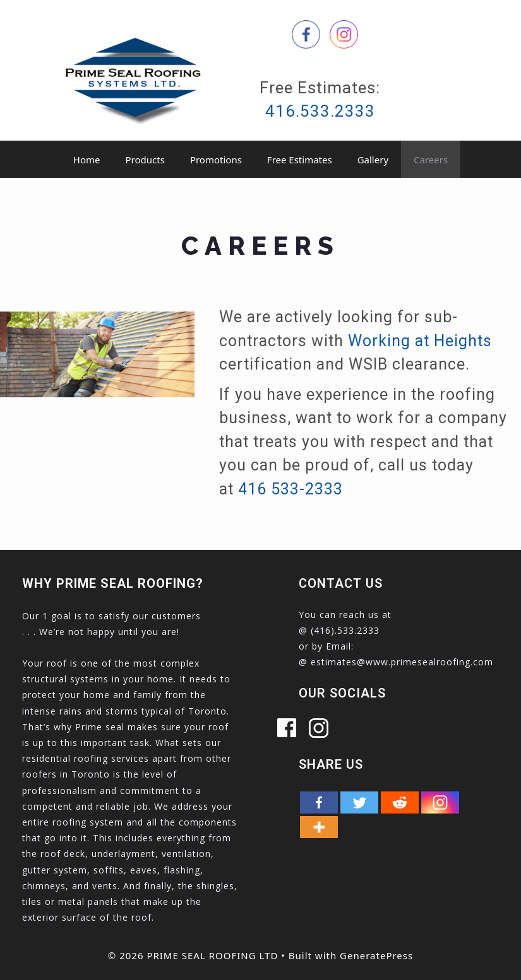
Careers (431, 159)
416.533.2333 (320, 111)
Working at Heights (420, 341)
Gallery (372, 159)
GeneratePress (376, 955)
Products (145, 159)
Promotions (216, 159)
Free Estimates (299, 159)
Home (86, 159)
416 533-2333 (290, 489)
